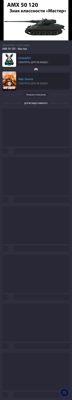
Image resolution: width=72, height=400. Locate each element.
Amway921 (24, 58)
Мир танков (25, 79)
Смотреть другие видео (33, 62)
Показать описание (36, 94)
